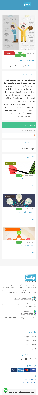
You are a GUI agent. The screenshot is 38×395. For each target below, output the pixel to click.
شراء (9, 53)
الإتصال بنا (33, 348)
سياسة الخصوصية (30, 336)
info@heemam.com (29, 382)
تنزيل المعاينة (20, 56)
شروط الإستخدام (31, 340)
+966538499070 (30, 379)
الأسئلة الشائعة (31, 344)
